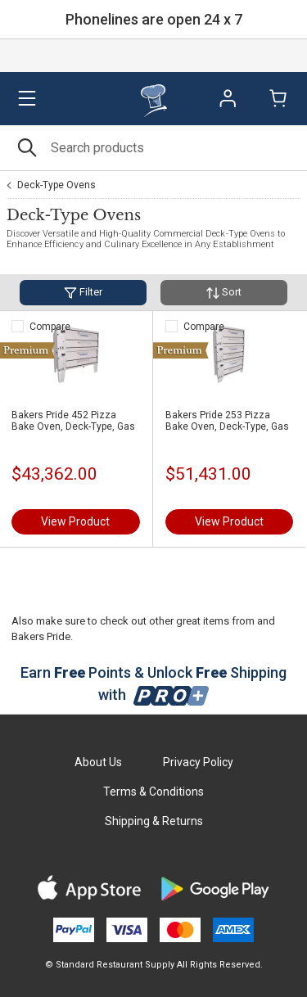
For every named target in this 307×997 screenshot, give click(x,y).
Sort (224, 293)
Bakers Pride (40, 636)
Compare (49, 326)
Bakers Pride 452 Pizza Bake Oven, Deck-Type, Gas (73, 420)
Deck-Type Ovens (56, 185)
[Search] (153, 147)
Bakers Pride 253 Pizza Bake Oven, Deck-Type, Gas (227, 420)
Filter (83, 293)
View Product (75, 521)
